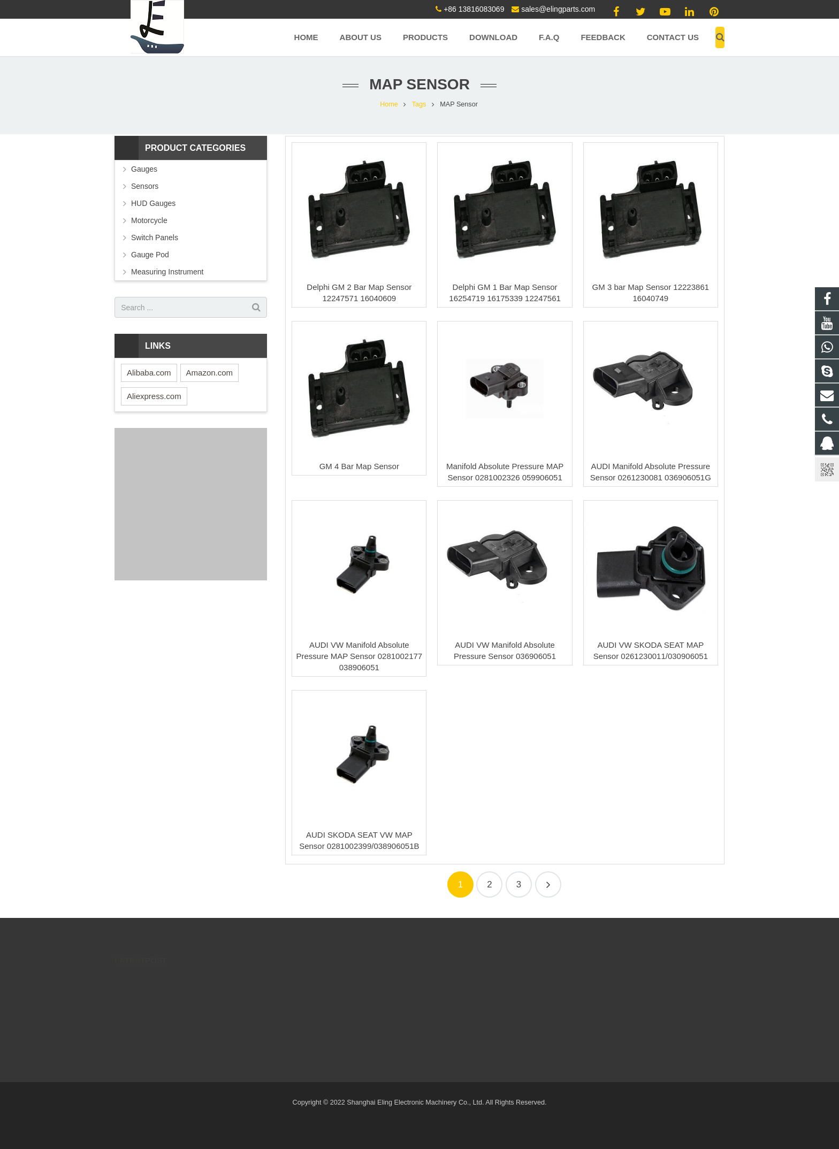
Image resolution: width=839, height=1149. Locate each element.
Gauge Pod (150, 254)
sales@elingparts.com (558, 9)
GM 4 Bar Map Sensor (359, 466)
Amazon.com (209, 372)
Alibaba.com (149, 372)
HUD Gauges (153, 203)
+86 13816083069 (474, 9)
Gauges (144, 169)
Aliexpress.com (154, 396)
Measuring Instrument (167, 271)
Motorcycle (149, 220)
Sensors (144, 186)
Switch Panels (154, 237)
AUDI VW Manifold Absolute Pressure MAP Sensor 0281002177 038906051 (359, 656)
